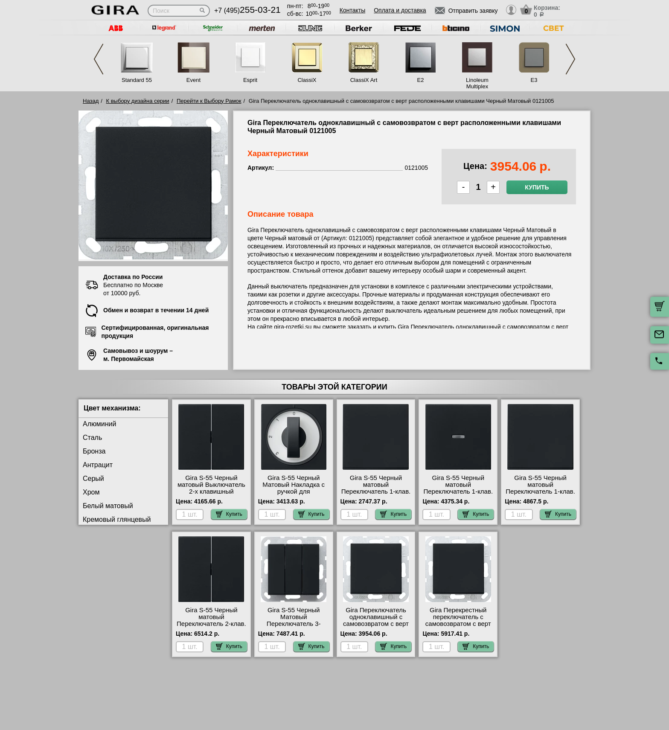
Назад (91, 101)
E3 (534, 80)
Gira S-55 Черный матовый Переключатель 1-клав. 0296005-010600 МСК (376, 488)
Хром (91, 492)
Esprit (250, 80)
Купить (537, 187)
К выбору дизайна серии (137, 101)
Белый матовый (108, 505)
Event (193, 80)
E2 (420, 80)
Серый (93, 478)
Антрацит (98, 464)
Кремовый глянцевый (117, 519)
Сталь (92, 437)
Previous (98, 59)
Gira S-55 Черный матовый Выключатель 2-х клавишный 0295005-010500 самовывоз (211, 491)
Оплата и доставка (400, 10)
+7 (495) (247, 10)
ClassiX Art (364, 80)
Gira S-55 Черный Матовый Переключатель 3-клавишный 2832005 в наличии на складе (293, 624)
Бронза (94, 451)
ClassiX (306, 80)
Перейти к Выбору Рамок (209, 101)
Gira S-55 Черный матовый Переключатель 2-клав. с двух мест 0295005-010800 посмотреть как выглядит (211, 627)
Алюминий (99, 424)
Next (570, 59)
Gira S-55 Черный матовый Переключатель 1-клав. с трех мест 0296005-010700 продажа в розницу (540, 494)
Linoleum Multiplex (477, 83)
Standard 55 (137, 80)
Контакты (352, 10)
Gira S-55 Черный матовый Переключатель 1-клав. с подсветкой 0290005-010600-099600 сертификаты (458, 494)
